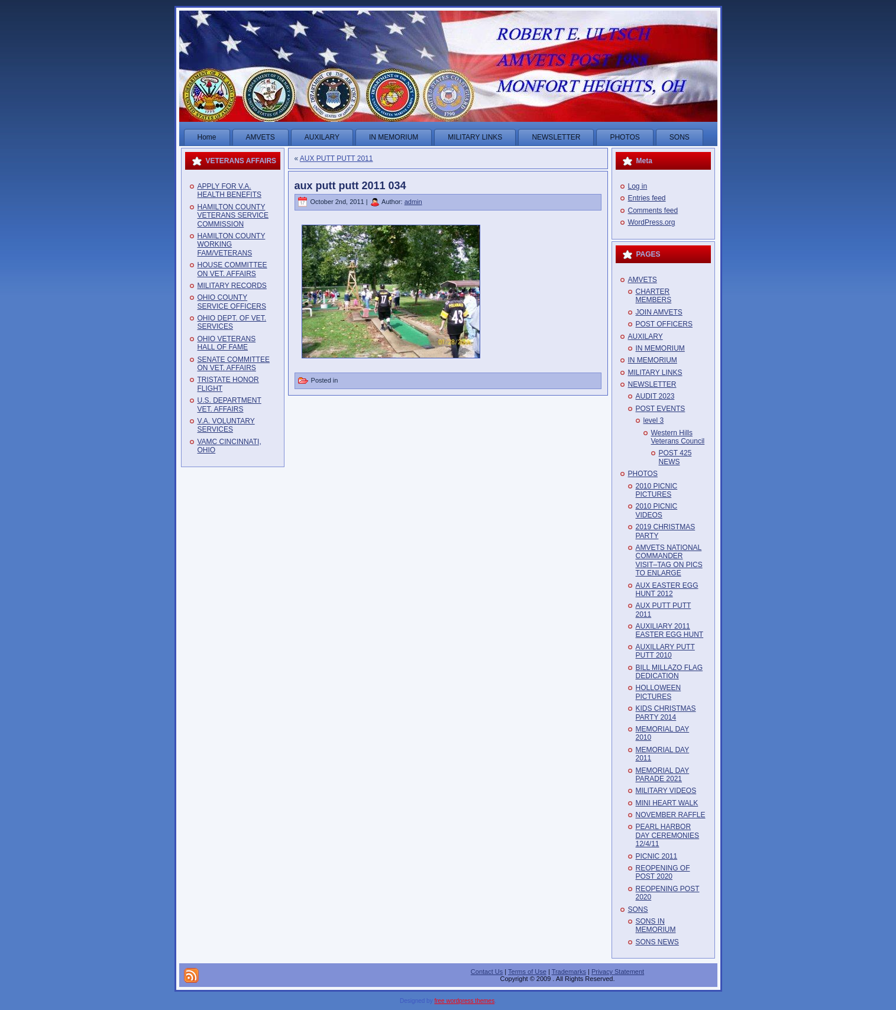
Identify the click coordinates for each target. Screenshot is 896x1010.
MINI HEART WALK (667, 803)
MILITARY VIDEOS (666, 790)
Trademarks (569, 971)
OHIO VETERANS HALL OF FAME (227, 343)
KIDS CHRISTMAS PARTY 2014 (666, 712)
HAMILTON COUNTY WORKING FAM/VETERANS (232, 244)
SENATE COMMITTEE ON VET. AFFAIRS (234, 363)
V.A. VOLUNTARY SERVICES (226, 425)
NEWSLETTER (652, 384)
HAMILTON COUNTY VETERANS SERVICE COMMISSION (233, 215)
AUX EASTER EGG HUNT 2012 (667, 589)
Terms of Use (527, 971)
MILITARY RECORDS (232, 285)
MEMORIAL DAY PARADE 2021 (663, 774)
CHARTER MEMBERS (654, 295)
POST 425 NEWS (675, 457)
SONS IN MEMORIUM (656, 925)
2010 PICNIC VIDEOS (657, 510)
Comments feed (653, 210)
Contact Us (487, 971)
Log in (638, 186)
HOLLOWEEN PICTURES (658, 692)
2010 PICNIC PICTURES (657, 490)
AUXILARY (645, 336)
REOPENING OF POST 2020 (663, 872)
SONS (638, 909)
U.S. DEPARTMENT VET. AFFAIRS (229, 404)
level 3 (653, 420)
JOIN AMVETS (659, 312)
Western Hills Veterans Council (678, 437)
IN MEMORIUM (660, 348)
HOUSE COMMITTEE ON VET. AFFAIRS (232, 269)
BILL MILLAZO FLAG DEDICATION (669, 671)
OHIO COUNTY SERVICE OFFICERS (232, 301)
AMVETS (642, 280)
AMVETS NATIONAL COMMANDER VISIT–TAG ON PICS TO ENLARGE (669, 560)
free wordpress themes (464, 1001)
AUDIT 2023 (655, 396)
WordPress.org (651, 222)
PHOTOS (643, 474)
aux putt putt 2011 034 (350, 186)
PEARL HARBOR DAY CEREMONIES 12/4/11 (668, 835)
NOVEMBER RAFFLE (671, 815)
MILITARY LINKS (655, 372)
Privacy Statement (617, 971)
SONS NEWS (657, 942)
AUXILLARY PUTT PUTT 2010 (665, 651)
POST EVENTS (660, 408)
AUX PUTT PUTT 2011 (336, 158)
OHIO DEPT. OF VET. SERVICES (232, 322)
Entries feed (647, 198)
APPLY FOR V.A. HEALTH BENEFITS (229, 190)
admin (413, 201)
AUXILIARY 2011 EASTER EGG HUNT (670, 630)
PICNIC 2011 (657, 856)
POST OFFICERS (664, 324)
